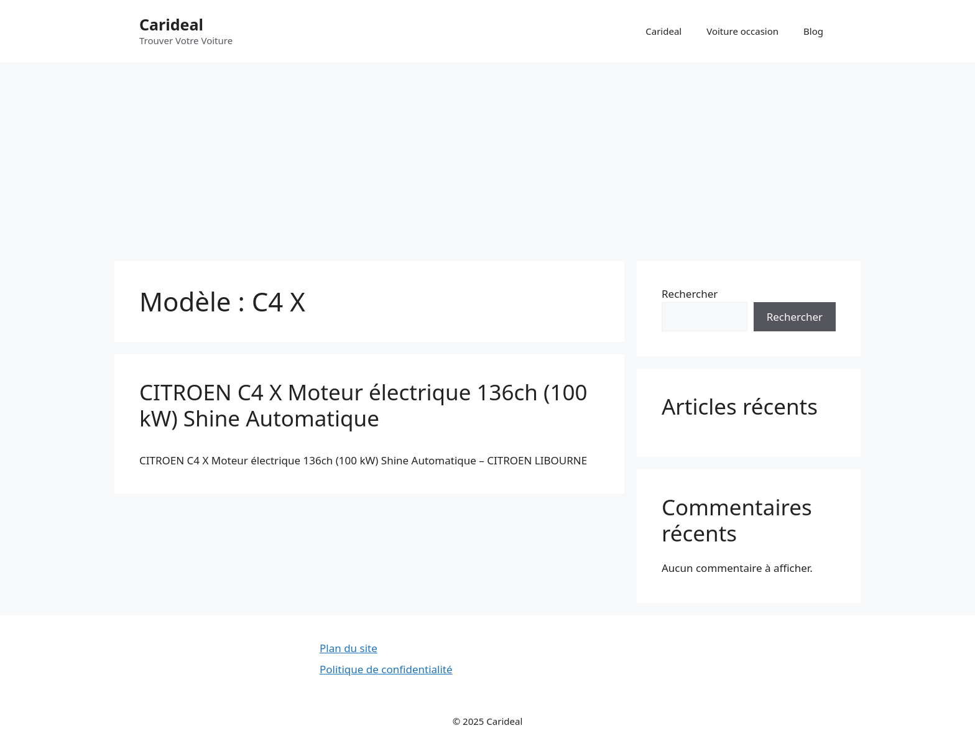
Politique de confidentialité (386, 669)
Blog (813, 31)
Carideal (171, 24)
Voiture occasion (742, 31)
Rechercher (690, 294)
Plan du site (348, 648)
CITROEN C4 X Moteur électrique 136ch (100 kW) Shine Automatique (363, 405)
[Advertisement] (487, 155)
